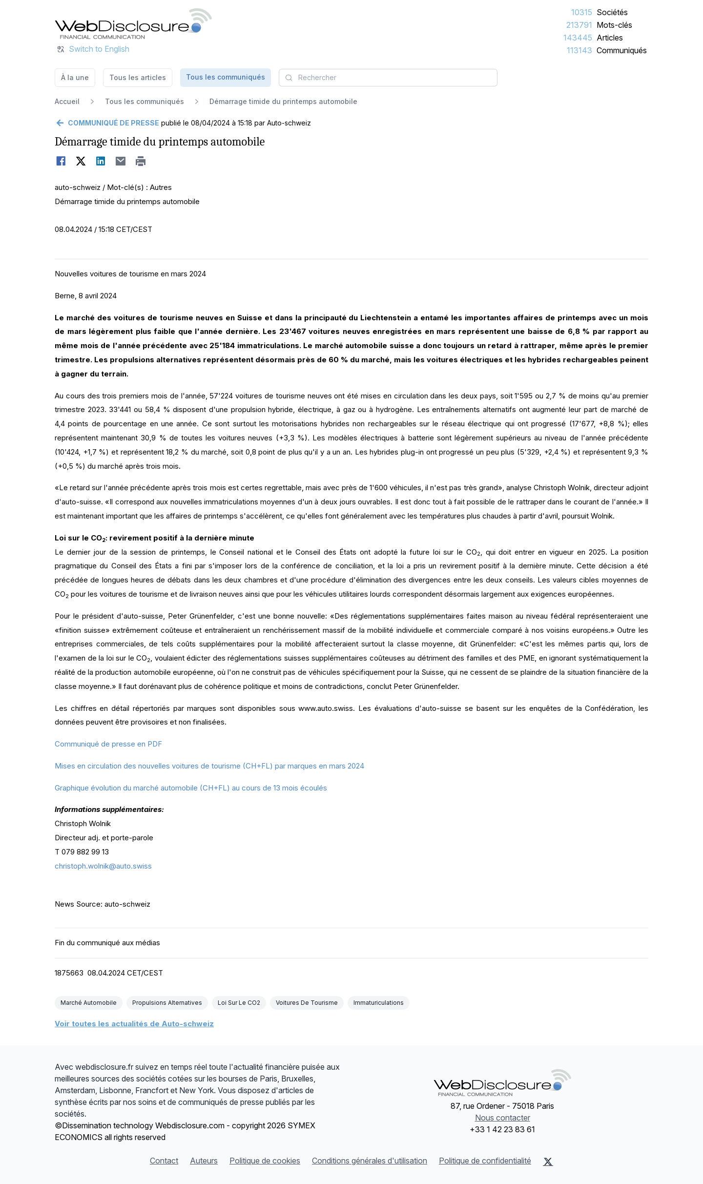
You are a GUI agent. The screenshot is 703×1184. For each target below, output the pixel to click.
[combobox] (388, 77)
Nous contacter (502, 1117)
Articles (610, 37)
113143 (579, 50)
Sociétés (612, 12)
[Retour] (107, 123)
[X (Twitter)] (548, 1161)
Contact (164, 1160)
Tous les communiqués (225, 77)
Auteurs (204, 1160)
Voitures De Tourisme (307, 1002)
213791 (579, 25)
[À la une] (133, 23)
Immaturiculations (378, 1002)
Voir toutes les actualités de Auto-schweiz (134, 1023)
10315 (581, 12)
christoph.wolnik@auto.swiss (103, 866)
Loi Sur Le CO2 (239, 1002)
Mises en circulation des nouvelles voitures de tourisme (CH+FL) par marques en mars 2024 (209, 765)
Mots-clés (614, 25)
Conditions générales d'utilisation (369, 1160)
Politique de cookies (264, 1160)
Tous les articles (137, 77)
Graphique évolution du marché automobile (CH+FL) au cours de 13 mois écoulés (191, 787)
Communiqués (622, 50)
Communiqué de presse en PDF (108, 743)
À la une (75, 77)
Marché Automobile (89, 1002)
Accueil (67, 101)
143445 (577, 37)
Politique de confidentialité (485, 1160)
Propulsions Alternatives (167, 1002)
